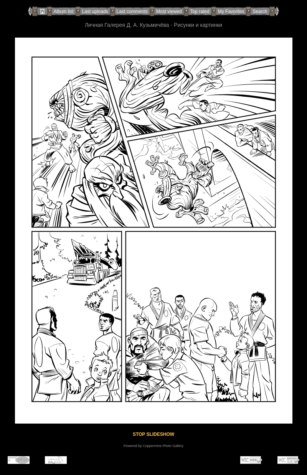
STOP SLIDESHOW (153, 434)
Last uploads (95, 11)
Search (260, 11)
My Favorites (231, 11)
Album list (64, 11)
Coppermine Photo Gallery (163, 446)
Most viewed (169, 11)
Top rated (200, 11)
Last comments (132, 11)
